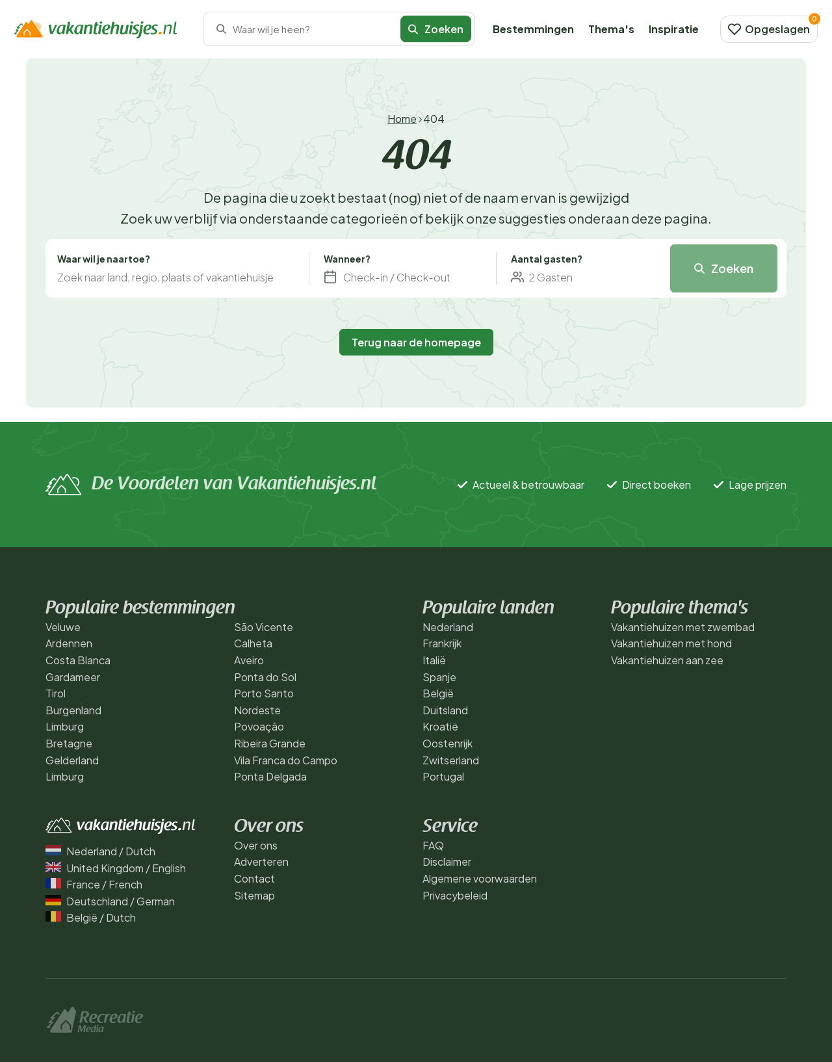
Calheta (253, 643)
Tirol (56, 693)
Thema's (611, 29)
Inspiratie (674, 29)
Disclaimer (446, 861)
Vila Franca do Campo (285, 760)
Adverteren (261, 861)
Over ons (256, 845)
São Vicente (263, 627)
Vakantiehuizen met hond (671, 643)
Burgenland (73, 710)
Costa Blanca (78, 660)
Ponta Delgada (270, 776)
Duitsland (445, 710)
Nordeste (257, 710)
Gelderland (72, 760)
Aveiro (249, 660)
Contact (254, 878)
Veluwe (63, 627)
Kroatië (440, 726)
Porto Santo (264, 693)
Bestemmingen (533, 29)
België (438, 693)
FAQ (433, 845)
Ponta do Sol (265, 677)
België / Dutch (91, 917)
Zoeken (435, 29)
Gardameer (73, 677)
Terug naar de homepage (416, 342)
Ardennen (69, 643)
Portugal (443, 776)
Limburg (65, 726)
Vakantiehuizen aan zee (667, 660)
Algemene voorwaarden (479, 878)
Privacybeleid (455, 895)
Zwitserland (450, 760)
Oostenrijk (447, 743)
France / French (94, 884)
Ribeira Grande (270, 743)
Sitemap (254, 895)
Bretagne (69, 743)
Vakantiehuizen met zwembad (683, 627)
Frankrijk (442, 643)
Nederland (447, 627)
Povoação (259, 726)
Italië (434, 660)
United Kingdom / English (116, 868)
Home (402, 118)
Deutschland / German (110, 901)
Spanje (439, 677)
